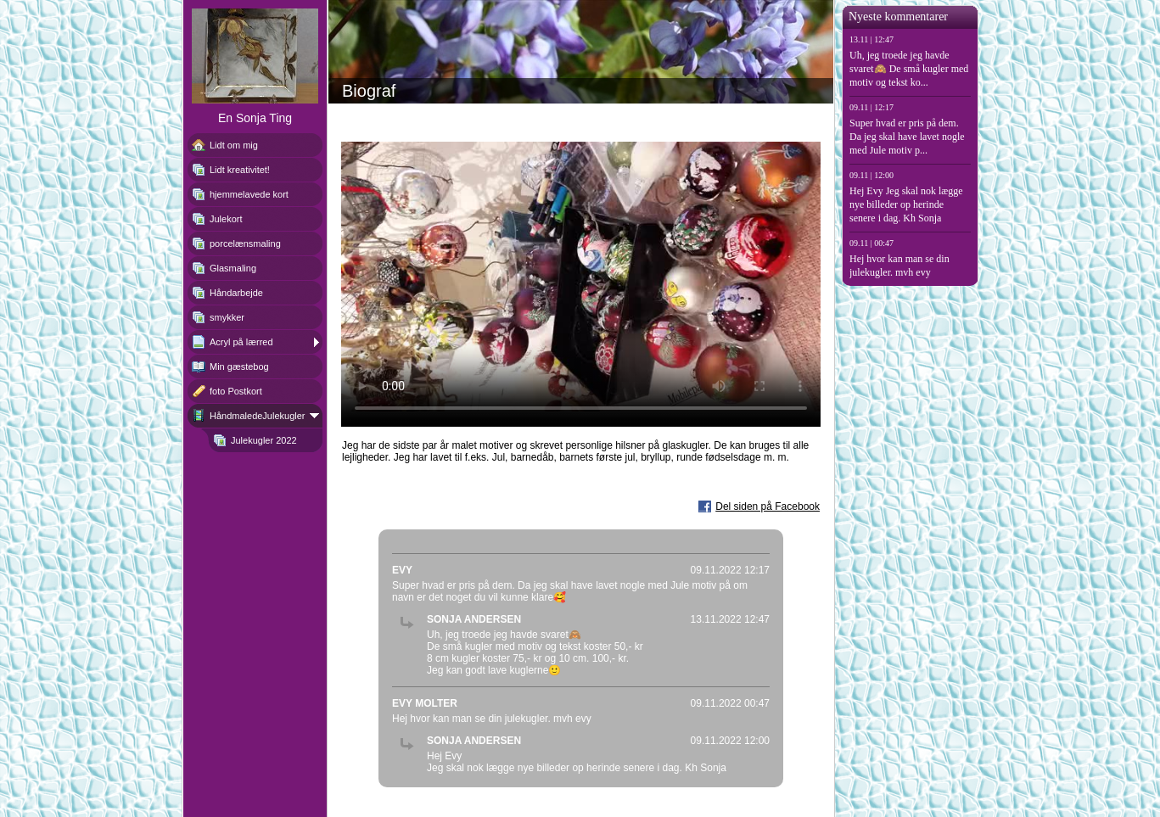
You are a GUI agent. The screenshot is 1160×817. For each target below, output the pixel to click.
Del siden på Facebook (767, 506)
